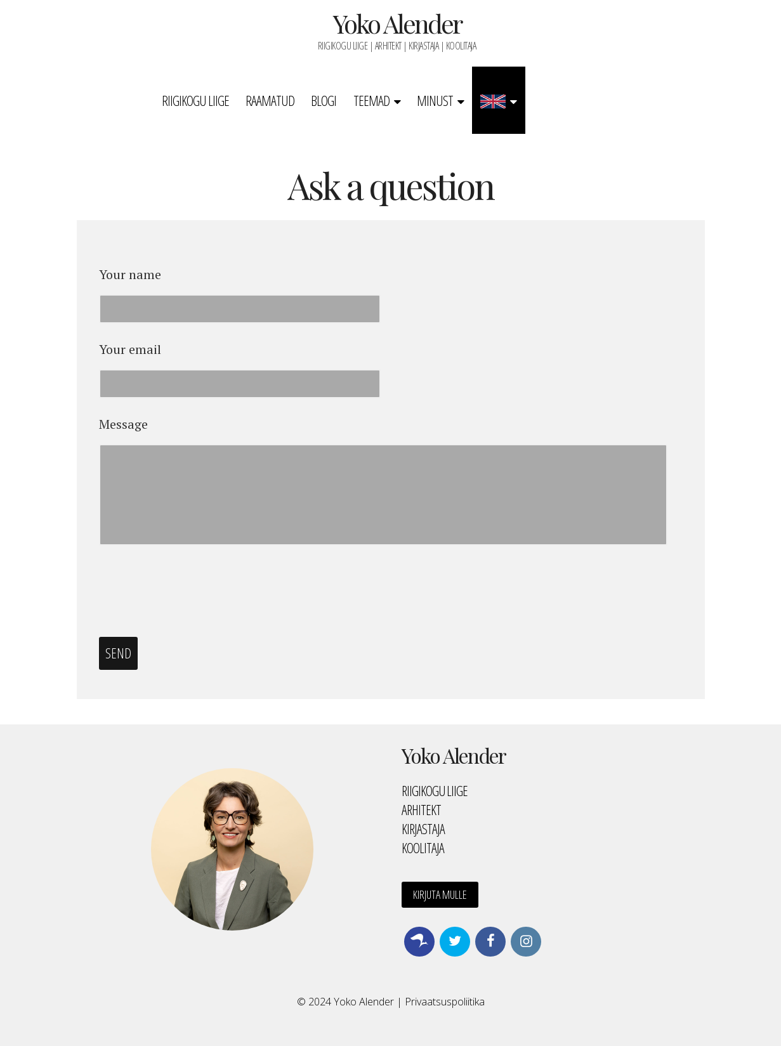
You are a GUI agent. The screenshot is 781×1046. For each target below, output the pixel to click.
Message (123, 424)
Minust (435, 100)
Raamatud (270, 100)
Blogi (323, 100)
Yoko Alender (397, 23)
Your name (130, 274)
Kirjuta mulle (440, 894)
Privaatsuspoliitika (445, 1002)
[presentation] (195, 592)
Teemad (371, 100)
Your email (130, 349)
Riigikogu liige (195, 100)
